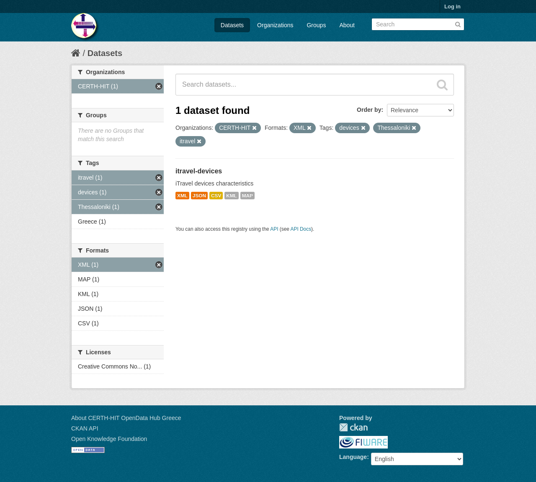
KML (231, 195)
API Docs (301, 229)
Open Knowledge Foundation (109, 439)
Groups (316, 25)
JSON (199, 195)
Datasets (232, 25)
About (347, 25)
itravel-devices (198, 171)
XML (182, 195)
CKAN (353, 427)
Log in (452, 6)
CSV (216, 195)
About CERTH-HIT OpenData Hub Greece (126, 418)
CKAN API (84, 428)
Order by (369, 109)
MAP (247, 195)
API (274, 229)
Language (353, 457)
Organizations (275, 25)
